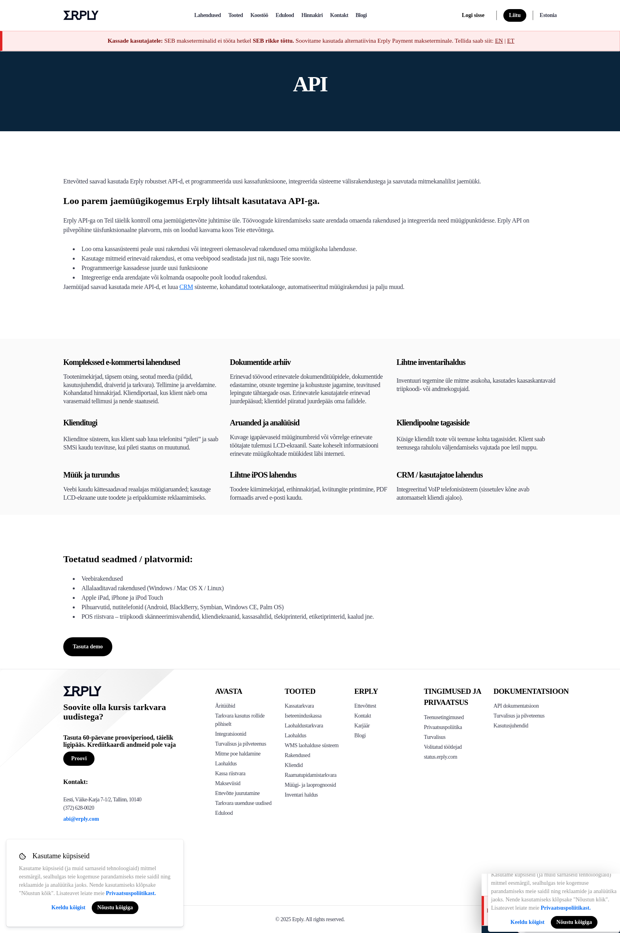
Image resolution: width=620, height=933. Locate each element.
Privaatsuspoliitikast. (131, 893)
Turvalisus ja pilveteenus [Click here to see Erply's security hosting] (518, 716)
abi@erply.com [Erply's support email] (81, 819)
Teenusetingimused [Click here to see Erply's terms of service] (444, 717)
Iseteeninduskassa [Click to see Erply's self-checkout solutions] (303, 716)
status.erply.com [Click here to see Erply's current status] (440, 757)
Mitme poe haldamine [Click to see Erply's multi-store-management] (238, 754)
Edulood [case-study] (285, 15)
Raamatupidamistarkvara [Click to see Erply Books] (310, 775)
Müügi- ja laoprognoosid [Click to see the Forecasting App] (310, 785)
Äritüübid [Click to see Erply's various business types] (225, 706)
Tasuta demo (88, 647)
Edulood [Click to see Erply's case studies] (224, 813)
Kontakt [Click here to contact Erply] (362, 716)
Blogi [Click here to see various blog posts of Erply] (360, 735)
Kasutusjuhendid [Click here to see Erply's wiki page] (510, 726)
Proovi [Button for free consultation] (79, 758)
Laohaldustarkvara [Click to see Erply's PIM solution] (304, 726)
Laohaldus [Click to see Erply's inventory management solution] (226, 764)
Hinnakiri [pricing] (312, 15)
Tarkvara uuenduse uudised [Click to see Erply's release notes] (243, 803)
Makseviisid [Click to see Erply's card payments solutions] (227, 783)
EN (499, 41)
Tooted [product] (235, 15)
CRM (186, 286)
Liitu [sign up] (515, 15)
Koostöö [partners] (259, 15)
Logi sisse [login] (473, 15)
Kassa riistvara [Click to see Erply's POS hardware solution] (230, 773)
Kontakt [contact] (339, 15)
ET (510, 41)
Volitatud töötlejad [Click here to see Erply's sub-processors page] (443, 747)
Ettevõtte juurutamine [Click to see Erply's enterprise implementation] (237, 793)
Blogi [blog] (361, 15)
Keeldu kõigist (68, 907)
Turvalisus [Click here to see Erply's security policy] (434, 737)
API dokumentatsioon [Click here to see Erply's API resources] (516, 706)
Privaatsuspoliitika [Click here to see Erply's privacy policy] (443, 727)
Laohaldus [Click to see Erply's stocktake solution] (295, 735)
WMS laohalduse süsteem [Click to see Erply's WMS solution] (311, 745)
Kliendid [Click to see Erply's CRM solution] (294, 765)
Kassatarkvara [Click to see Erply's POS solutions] (299, 706)
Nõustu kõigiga (115, 907)
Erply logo (81, 15)
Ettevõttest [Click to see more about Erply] (365, 706)
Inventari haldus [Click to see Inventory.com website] (301, 795)
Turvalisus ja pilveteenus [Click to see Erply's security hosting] (240, 744)
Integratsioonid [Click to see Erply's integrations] (230, 734)
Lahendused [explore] (207, 15)
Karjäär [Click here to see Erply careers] (362, 726)
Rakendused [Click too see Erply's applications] (297, 755)
